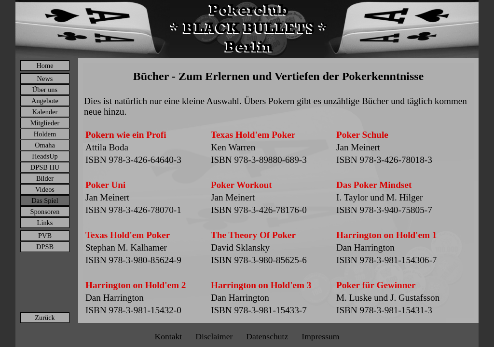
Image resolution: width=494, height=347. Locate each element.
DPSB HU (44, 167)
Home (44, 65)
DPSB (45, 247)
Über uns (44, 89)
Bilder (45, 178)
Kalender (45, 112)
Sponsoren (45, 211)
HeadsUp (45, 156)
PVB (45, 236)
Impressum (320, 336)
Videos (45, 189)
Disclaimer (214, 336)
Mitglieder (45, 123)
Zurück (45, 317)
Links (45, 223)
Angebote (44, 101)
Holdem (45, 134)
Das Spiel (44, 200)
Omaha (45, 145)
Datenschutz (267, 336)
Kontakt (168, 336)
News (45, 78)
